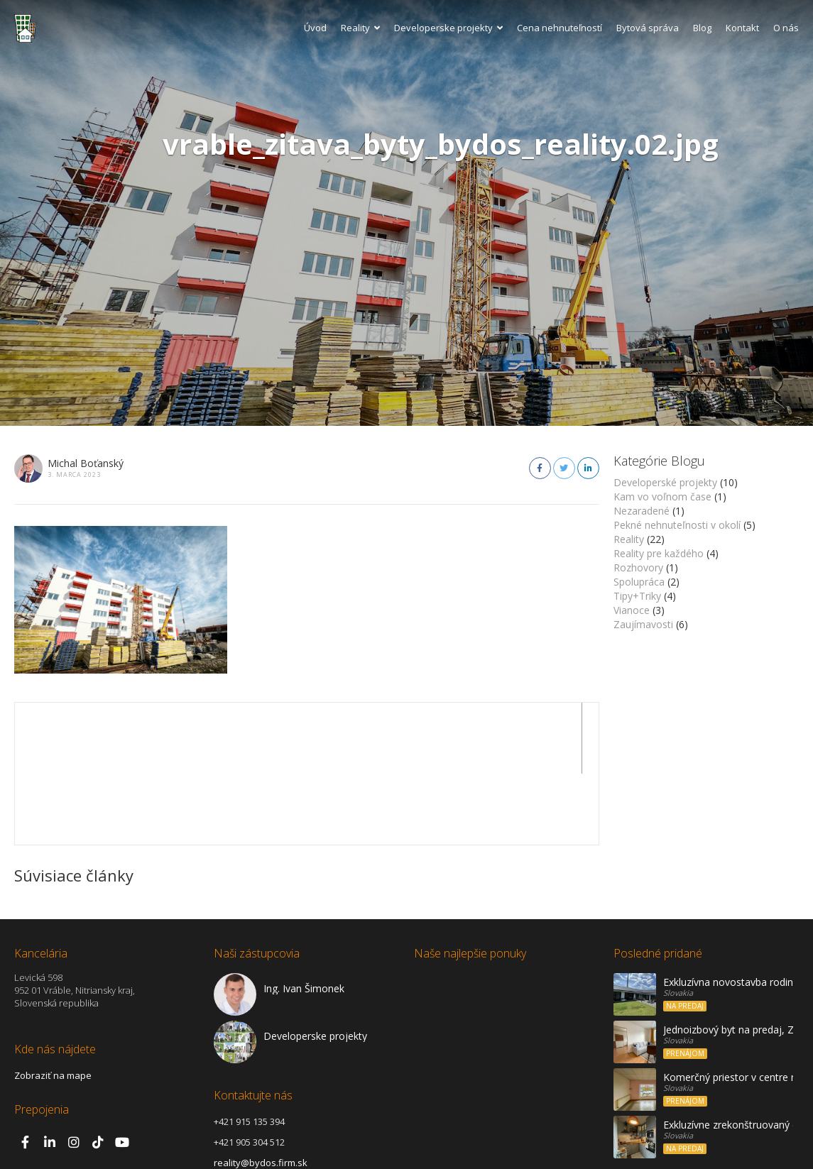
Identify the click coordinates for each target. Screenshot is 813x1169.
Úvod (315, 27)
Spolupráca (639, 581)
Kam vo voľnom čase (662, 496)
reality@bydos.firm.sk (260, 1091)
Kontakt (742, 27)
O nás (786, 27)
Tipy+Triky (637, 596)
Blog (702, 27)
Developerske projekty (448, 27)
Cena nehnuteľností (559, 27)
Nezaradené (641, 510)
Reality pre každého (658, 553)
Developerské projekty (665, 482)
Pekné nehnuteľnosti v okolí (677, 525)
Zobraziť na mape (53, 1004)
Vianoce (631, 610)
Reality (360, 27)
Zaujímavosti (643, 624)
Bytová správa (647, 27)
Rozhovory (638, 567)
